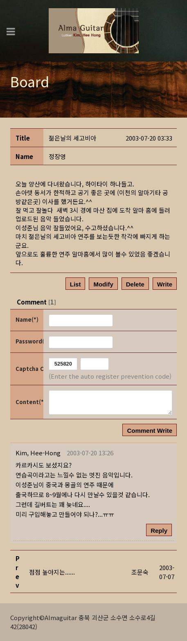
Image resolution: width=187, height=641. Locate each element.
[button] (38, 452)
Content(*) (29, 402)
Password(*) (29, 341)
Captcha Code (29, 369)
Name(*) (27, 319)
